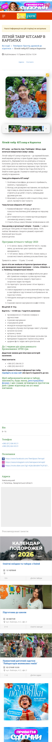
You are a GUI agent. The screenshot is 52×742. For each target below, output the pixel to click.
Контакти (29, 60)
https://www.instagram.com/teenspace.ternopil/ (25, 462)
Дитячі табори (34, 578)
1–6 (4, 675)
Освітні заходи (35, 627)
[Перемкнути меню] (3, 16)
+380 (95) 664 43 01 (10, 446)
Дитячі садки (34, 675)
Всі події (6, 45)
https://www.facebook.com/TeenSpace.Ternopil (24, 459)
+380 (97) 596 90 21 (10, 443)
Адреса (21, 60)
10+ (4, 578)
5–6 (4, 627)
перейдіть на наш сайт (12, 373)
